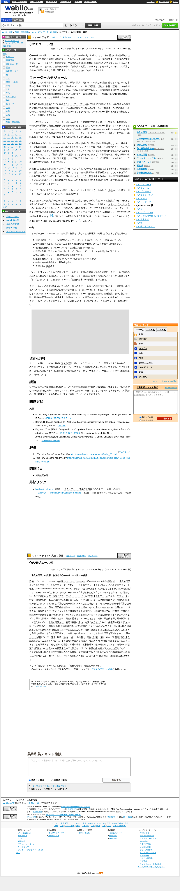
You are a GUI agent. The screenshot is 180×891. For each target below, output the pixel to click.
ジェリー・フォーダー (55, 122)
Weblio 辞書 (164, 2)
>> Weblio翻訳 (171, 387)
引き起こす (118, 615)
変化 (119, 622)
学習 (106, 633)
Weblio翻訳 (144, 841)
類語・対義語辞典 (19, 2)
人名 (8, 115)
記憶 (93, 86)
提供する (87, 611)
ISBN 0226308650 (51, 440)
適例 (78, 611)
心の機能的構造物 (145, 148)
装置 (68, 622)
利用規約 (21, 841)
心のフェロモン (143, 184)
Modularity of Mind (44, 489)
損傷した (38, 648)
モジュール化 (44, 592)
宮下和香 (143, 339)
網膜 (123, 154)
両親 (53, 629)
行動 (72, 652)
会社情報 (113, 836)
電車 (8, 67)
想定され (38, 603)
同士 (80, 592)
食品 (8, 111)
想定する (93, 596)
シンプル (143, 348)
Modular (48, 588)
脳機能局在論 (41, 475)
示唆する (44, 644)
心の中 (139, 223)
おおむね (110, 648)
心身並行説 (142, 169)
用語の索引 (67, 37)
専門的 (58, 607)
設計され (59, 622)
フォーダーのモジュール (148, 138)
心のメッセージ (143, 202)
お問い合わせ (40, 686)
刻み (51, 615)
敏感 (87, 622)
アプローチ (92, 615)
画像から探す (53, 836)
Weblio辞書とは (24, 833)
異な (36, 622)
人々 (78, 656)
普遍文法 (61, 63)
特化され (76, 618)
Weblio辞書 (37, 811)
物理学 (90, 644)
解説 (85, 575)
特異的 (43, 600)
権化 (141, 358)
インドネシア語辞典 (148, 853)
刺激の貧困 (58, 154)
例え (116, 626)
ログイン (151, 1)
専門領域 (59, 633)
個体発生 (50, 262)
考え (91, 618)
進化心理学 (66, 363)
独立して (97, 592)
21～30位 (161, 329)
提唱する (111, 581)
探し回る (117, 618)
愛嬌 (141, 372)
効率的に (46, 618)
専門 (95, 652)
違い (80, 622)
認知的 (69, 641)
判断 (108, 86)
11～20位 (150, 329)
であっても (41, 607)
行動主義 (119, 133)
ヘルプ (175, 2)
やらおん (143, 377)
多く (97, 607)
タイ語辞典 (144, 855)
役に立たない (112, 629)
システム (72, 600)
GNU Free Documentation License (75, 807)
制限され (69, 626)
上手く (52, 622)
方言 (8, 118)
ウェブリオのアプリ (56, 833)
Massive (40, 588)
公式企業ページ (115, 833)
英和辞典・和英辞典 (148, 838)
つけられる (58, 615)
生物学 (77, 644)
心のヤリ (140, 209)
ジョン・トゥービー (120, 290)
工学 (8, 78)
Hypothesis (58, 588)
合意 (123, 592)
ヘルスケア (11, 97)
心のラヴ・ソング (144, 212)
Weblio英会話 (12, 220)
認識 (115, 86)
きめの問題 (142, 154)
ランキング (78, 37)
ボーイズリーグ (146, 363)
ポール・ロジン (56, 656)
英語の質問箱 (12, 224)
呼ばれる (87, 600)
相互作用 (102, 656)
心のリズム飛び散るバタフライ (151, 216)
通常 (31, 600)
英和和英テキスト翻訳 (44, 754)
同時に (52, 607)
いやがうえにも (146, 367)
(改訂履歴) (71, 809)
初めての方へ (160, 20)
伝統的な (97, 611)
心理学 (64, 644)
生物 (8, 108)
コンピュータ (12, 64)
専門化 (98, 641)
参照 (61, 581)
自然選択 (55, 367)
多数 (80, 652)
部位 (83, 637)
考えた (69, 615)
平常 (117, 648)
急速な (101, 633)
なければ (33, 626)
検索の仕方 (22, 836)
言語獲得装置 (78, 66)
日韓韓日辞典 (65, 2)
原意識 (140, 165)
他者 (48, 648)
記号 (6, 206)
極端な (120, 600)
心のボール (141, 198)
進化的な (89, 652)
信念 (61, 172)
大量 (117, 585)
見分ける (65, 629)
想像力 (101, 86)
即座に (118, 637)
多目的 (52, 652)
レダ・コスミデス (99, 290)
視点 (104, 611)
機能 (63, 607)
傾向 (42, 633)
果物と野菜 (92, 637)
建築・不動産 (12, 82)
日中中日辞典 (51, 2)
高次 (120, 588)
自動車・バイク (13, 71)
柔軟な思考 (62, 652)
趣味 (8, 100)
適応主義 (80, 615)
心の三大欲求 (142, 219)
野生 (38, 618)
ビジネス (10, 56)
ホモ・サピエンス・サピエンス (98, 370)
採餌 (53, 618)
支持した (44, 585)
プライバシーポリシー (27, 844)
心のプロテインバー (145, 195)
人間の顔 (124, 626)
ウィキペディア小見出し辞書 (44, 32)
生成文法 (72, 63)
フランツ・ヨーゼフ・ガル (76, 104)
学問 (8, 86)
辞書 (6, 2)
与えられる (93, 626)
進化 (80, 59)
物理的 (92, 648)
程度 (74, 622)
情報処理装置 (118, 603)
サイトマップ (23, 847)
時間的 (116, 611)
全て (5, 53)
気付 (125, 622)
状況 (123, 618)
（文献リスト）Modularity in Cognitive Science (58, 493)
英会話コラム (12, 216)
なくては (95, 622)
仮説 (31, 588)
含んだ (52, 633)
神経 (48, 266)
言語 (36, 66)
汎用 (51, 603)
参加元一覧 (173, 20)
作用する (119, 607)
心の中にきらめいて (145, 226)
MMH (68, 588)
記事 (48, 575)
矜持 (141, 344)
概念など (104, 644)
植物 (87, 629)
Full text (69, 418)
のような (68, 656)
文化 (8, 89)
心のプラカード (143, 191)
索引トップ (55, 37)
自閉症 (120, 644)
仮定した (102, 585)
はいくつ (87, 641)
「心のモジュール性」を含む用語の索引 (48, 786)
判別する (125, 637)
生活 (8, 93)
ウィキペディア (40, 37)
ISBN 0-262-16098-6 (70, 433)
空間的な (125, 611)
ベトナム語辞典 (146, 858)
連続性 (32, 615)
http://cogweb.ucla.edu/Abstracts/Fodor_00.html (94, 454)
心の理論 (121, 122)
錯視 (112, 122)
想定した (74, 585)
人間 (44, 652)
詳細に (116, 592)
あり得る (82, 607)
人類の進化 (60, 370)
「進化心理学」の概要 (102, 669)
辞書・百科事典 (22, 32)
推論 (80, 633)
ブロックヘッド (144, 162)
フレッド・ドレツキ (146, 158)
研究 (80, 641)
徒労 (141, 353)
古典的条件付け (45, 611)
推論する (61, 648)
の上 (123, 652)
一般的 (71, 603)
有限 (141, 334)
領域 (38, 600)
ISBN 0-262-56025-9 (55, 418)
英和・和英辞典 (36, 2)
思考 (68, 172)
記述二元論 (142, 145)
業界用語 (10, 60)
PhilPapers (97, 493)
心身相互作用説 (144, 173)
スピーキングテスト (15, 231)
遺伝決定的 (88, 94)
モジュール (77, 70)
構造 (119, 652)
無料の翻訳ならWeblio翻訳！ (50, 10)
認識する (95, 629)
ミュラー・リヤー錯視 (82, 176)
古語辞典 (78, 2)
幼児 (46, 629)
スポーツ (10, 104)
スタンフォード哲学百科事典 (78, 489)
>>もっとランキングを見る (165, 381)
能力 (102, 648)
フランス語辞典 (146, 850)
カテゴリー (89, 37)
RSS (101, 873)
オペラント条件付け (64, 611)
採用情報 (113, 838)
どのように (100, 588)
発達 (69, 262)
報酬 (100, 618)
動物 (66, 637)
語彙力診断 (11, 228)
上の (83, 585)
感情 (53, 637)
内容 (59, 600)
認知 (126, 588)
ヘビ (72, 637)
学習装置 (57, 603)
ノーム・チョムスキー (44, 63)
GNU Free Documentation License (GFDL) (63, 815)
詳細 (31, 581)
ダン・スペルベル (99, 297)
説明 (42, 596)
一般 (110, 656)
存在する (109, 588)
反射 (46, 151)
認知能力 (108, 600)
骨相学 (47, 104)
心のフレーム (142, 188)
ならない (42, 626)
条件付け (106, 615)
